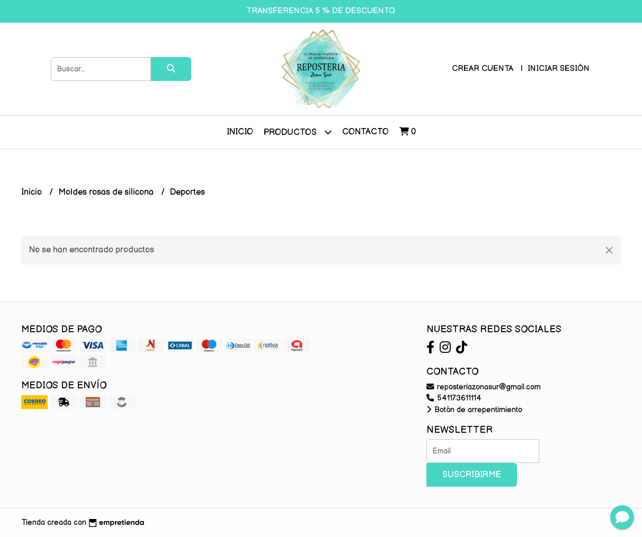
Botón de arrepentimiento (474, 409)
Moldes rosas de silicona (107, 192)
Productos (298, 132)
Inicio (240, 132)
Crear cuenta (482, 68)
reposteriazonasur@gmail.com (483, 387)
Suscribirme (471, 475)
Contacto (365, 132)
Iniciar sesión (559, 68)
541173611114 (454, 398)
